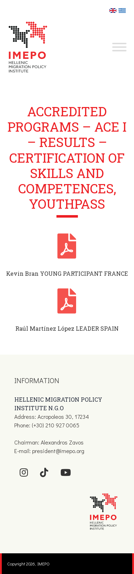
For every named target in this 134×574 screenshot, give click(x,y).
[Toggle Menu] (119, 47)
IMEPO (44, 564)
